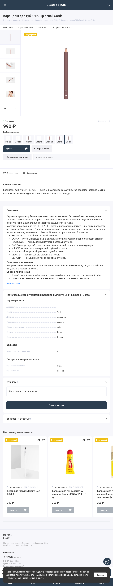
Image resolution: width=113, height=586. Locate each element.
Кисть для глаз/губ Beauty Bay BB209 (23, 492)
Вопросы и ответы (62, 27)
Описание (7, 27)
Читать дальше (13, 283)
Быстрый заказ (41, 148)
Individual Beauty (7, 536)
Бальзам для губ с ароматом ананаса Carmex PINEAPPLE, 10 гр (69, 494)
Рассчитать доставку (17, 157)
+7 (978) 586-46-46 (12, 557)
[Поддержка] (108, 5)
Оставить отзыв (56, 405)
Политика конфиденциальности (62, 575)
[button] (5, 108)
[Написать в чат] (107, 561)
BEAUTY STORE (56, 4)
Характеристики (25, 27)
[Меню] (5, 5)
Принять (100, 575)
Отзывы (43, 27)
